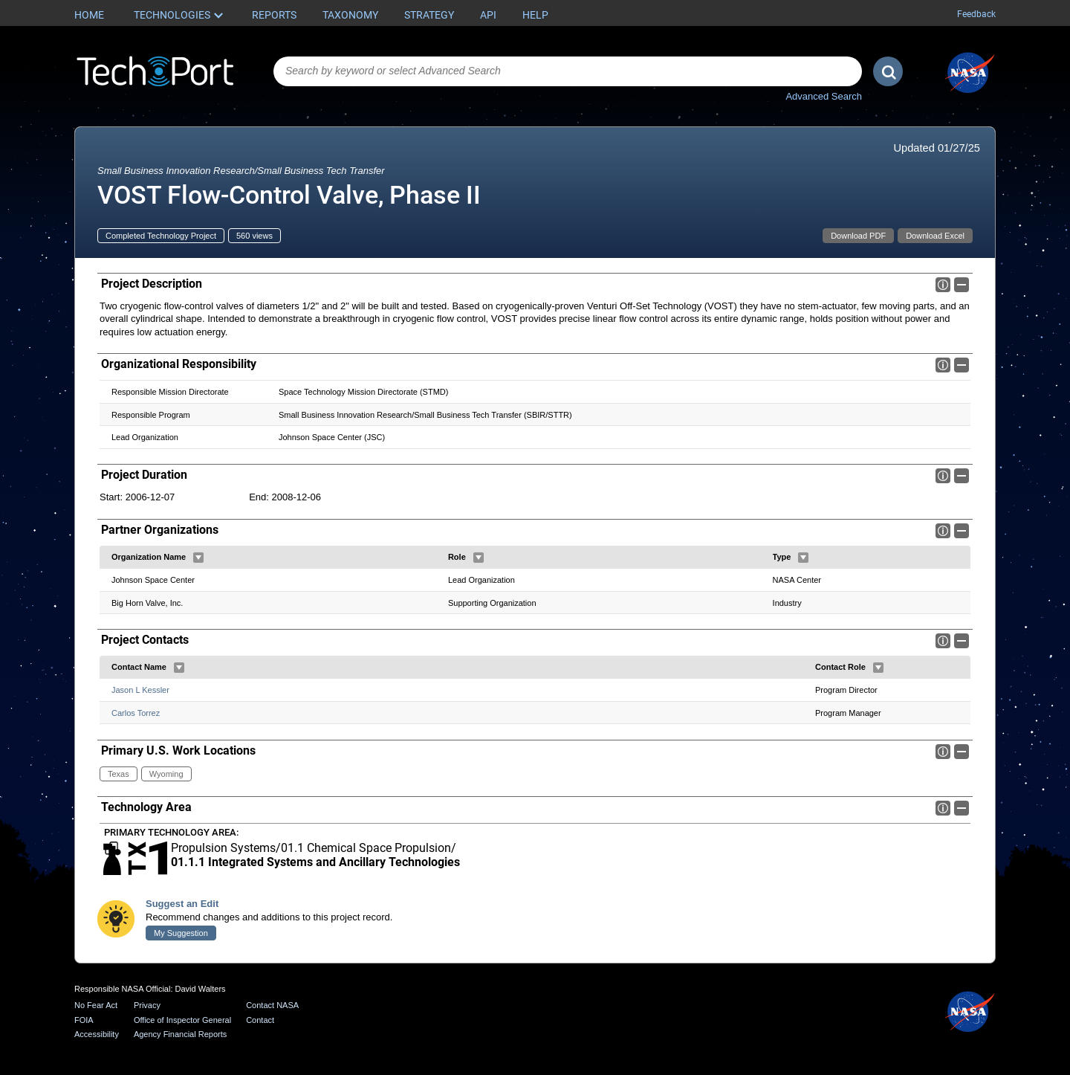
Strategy (429, 15)
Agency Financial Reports (180, 1034)
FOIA (84, 1020)
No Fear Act (95, 1005)
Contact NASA (272, 1005)
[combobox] (567, 71)
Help (535, 15)
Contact (260, 1020)
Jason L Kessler (140, 689)
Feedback (976, 14)
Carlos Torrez (135, 712)
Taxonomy (350, 15)
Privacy (147, 1005)
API (488, 15)
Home (89, 15)
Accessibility (96, 1034)
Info (943, 284)
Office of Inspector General (182, 1020)
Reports (274, 15)
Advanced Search (823, 96)
